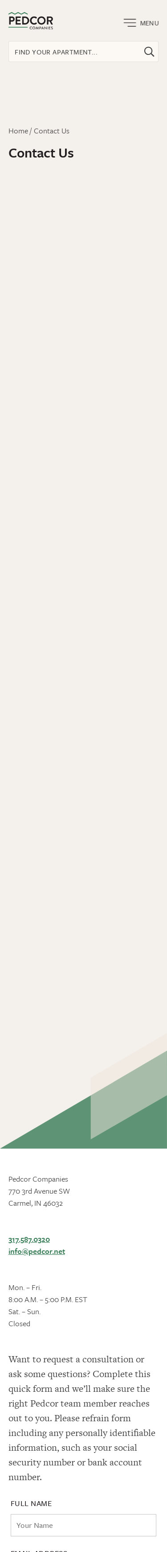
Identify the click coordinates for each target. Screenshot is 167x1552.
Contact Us (51, 130)
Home (18, 130)
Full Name (31, 1503)
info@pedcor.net (36, 1251)
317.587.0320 (29, 1239)
